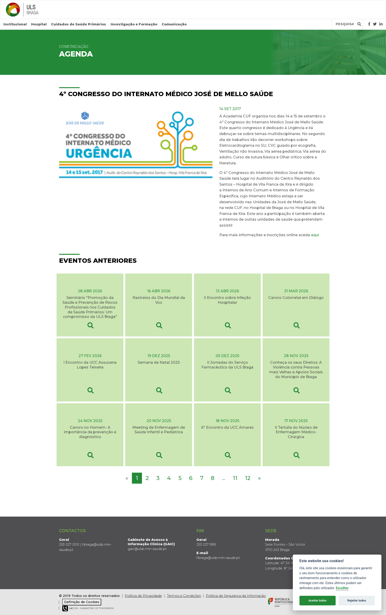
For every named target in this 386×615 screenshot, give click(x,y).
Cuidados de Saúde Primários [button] (78, 24)
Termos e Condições (184, 596)
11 (235, 477)
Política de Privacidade (143, 596)
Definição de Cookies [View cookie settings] (81, 602)
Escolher (342, 588)
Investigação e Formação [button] (134, 24)
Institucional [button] (15, 24)
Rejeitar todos (356, 600)
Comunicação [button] (174, 24)
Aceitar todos (317, 600)
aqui (315, 235)
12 (247, 477)
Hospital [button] (39, 24)
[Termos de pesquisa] (345, 24)
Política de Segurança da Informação (236, 596)
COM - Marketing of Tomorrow (88, 608)
